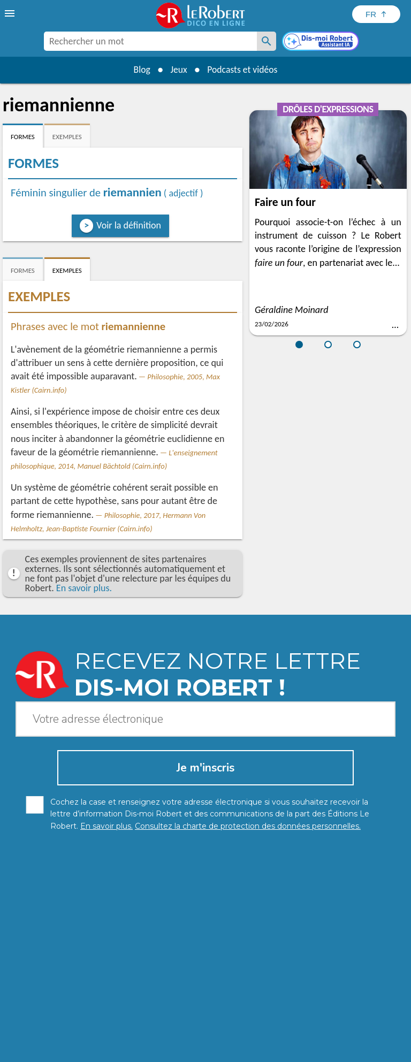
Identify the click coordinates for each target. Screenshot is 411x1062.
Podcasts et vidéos (243, 69)
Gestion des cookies (290, 1040)
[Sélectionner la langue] (376, 14)
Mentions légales (219, 1040)
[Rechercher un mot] (266, 41)
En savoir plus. (84, 588)
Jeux (178, 69)
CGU (339, 1040)
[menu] (10, 13)
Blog (140, 69)
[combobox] (150, 41)
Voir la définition (128, 225)
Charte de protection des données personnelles (100, 1040)
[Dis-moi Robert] (321, 42)
